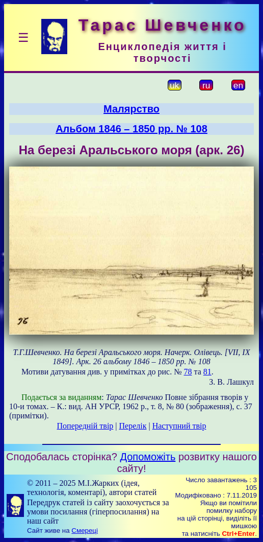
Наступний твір (179, 425)
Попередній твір (85, 425)
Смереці (84, 530)
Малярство (131, 108)
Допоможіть (147, 456)
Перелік (133, 425)
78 (187, 371)
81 (207, 371)
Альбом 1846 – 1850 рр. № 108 (131, 128)
